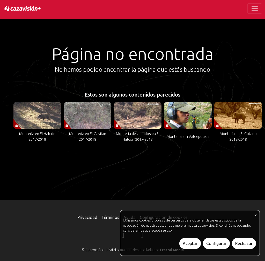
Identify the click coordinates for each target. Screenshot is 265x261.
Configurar (216, 243)
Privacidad (87, 217)
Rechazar (244, 243)
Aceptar (190, 243)
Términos (110, 217)
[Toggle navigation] (254, 8)
